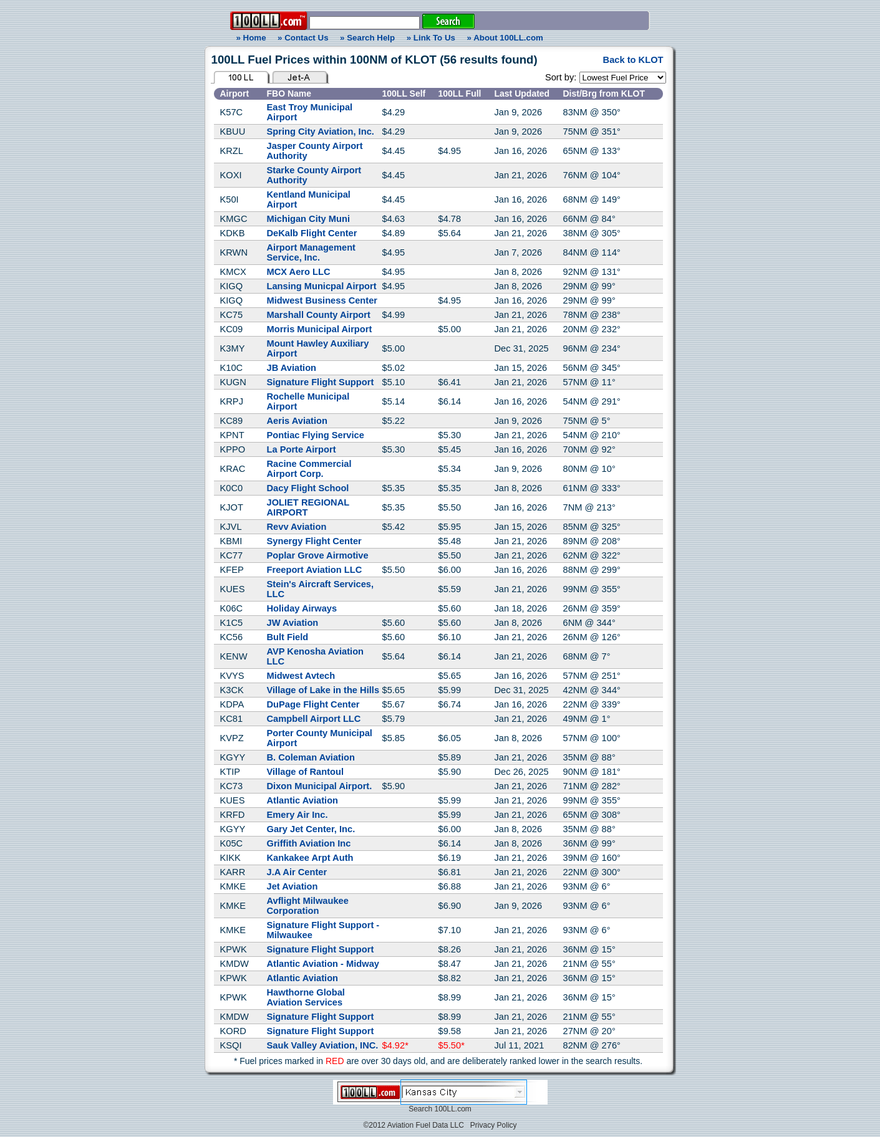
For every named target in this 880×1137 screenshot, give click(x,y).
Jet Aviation (292, 886)
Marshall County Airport (318, 315)
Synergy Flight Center (314, 541)
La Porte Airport (301, 449)
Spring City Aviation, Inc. (320, 132)
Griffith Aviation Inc (309, 843)
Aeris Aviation (297, 421)
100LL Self (404, 93)
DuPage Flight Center (313, 704)
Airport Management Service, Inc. (311, 252)
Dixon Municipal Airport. (319, 786)
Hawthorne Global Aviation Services (306, 997)
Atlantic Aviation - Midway (323, 964)
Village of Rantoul (305, 772)
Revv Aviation (297, 527)
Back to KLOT (633, 60)
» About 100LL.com (505, 37)
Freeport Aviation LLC (314, 570)
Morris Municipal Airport (319, 329)
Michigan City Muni (309, 219)
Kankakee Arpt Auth (310, 858)
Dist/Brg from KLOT (604, 93)
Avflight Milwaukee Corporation (308, 906)
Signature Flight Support (320, 382)
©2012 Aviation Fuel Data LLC (413, 1125)
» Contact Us (303, 37)
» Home (248, 37)
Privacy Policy (493, 1125)
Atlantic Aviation (303, 800)
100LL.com (452, 1109)
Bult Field (288, 637)
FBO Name (289, 93)
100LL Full (459, 93)
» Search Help (367, 37)
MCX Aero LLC (299, 272)
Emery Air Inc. (297, 815)
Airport (234, 93)
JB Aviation (292, 368)
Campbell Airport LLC (314, 719)
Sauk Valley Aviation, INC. (323, 1045)
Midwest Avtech (301, 676)
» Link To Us (431, 37)
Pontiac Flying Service (315, 435)
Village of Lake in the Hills (323, 690)
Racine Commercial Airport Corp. (309, 469)
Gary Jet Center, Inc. (311, 829)
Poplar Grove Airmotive (318, 555)
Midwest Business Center (322, 300)
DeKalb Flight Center (312, 233)
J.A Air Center (297, 872)
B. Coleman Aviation (311, 757)
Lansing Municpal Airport (322, 286)
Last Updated (522, 93)
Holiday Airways (302, 608)
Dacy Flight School (308, 488)
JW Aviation (293, 623)
